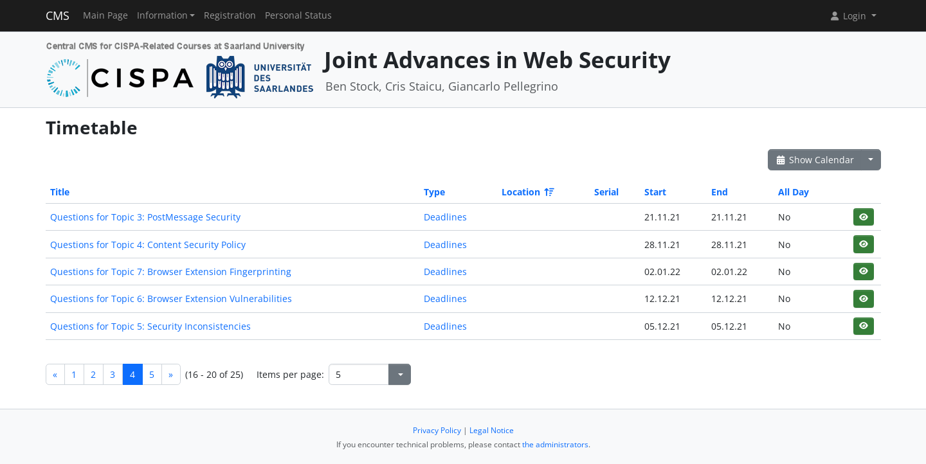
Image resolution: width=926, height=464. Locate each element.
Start (655, 192)
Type (434, 192)
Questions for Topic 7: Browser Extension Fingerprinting (170, 271)
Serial (606, 192)
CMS (57, 15)
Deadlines (445, 217)
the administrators (555, 444)
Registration (230, 15)
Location (527, 192)
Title (59, 192)
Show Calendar (815, 160)
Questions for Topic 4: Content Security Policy (148, 244)
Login (849, 16)
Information (162, 15)
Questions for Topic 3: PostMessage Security (145, 217)
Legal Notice (491, 430)
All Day (793, 192)
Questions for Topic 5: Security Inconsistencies (150, 326)
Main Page (105, 15)
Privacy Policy (437, 430)
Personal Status (298, 15)
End (719, 192)
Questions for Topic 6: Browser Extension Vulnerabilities (171, 298)
